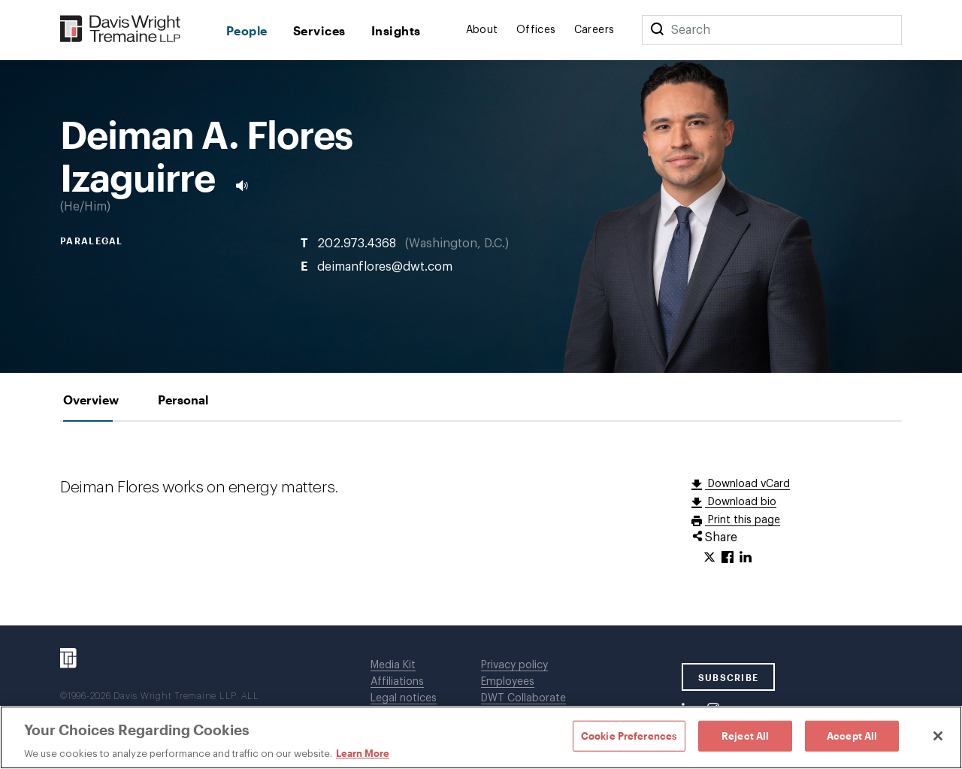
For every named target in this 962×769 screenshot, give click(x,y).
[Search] (657, 30)
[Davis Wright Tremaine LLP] (120, 29)
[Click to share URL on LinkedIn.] (746, 558)
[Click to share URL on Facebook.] (728, 558)
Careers (594, 30)
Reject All (745, 735)
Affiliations (397, 682)
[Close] (937, 735)
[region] (481, 737)
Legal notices (404, 698)
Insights (396, 30)
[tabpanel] (481, 523)
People (247, 30)
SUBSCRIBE (728, 677)
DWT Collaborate (523, 698)
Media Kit (393, 665)
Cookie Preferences (629, 735)
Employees (507, 682)
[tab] (91, 399)
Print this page (742, 520)
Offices (536, 30)
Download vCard (747, 484)
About (482, 30)
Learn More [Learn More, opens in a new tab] (362, 753)
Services (319, 30)
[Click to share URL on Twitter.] (709, 558)
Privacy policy (514, 665)
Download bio (740, 502)
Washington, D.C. (457, 244)
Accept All (852, 735)
